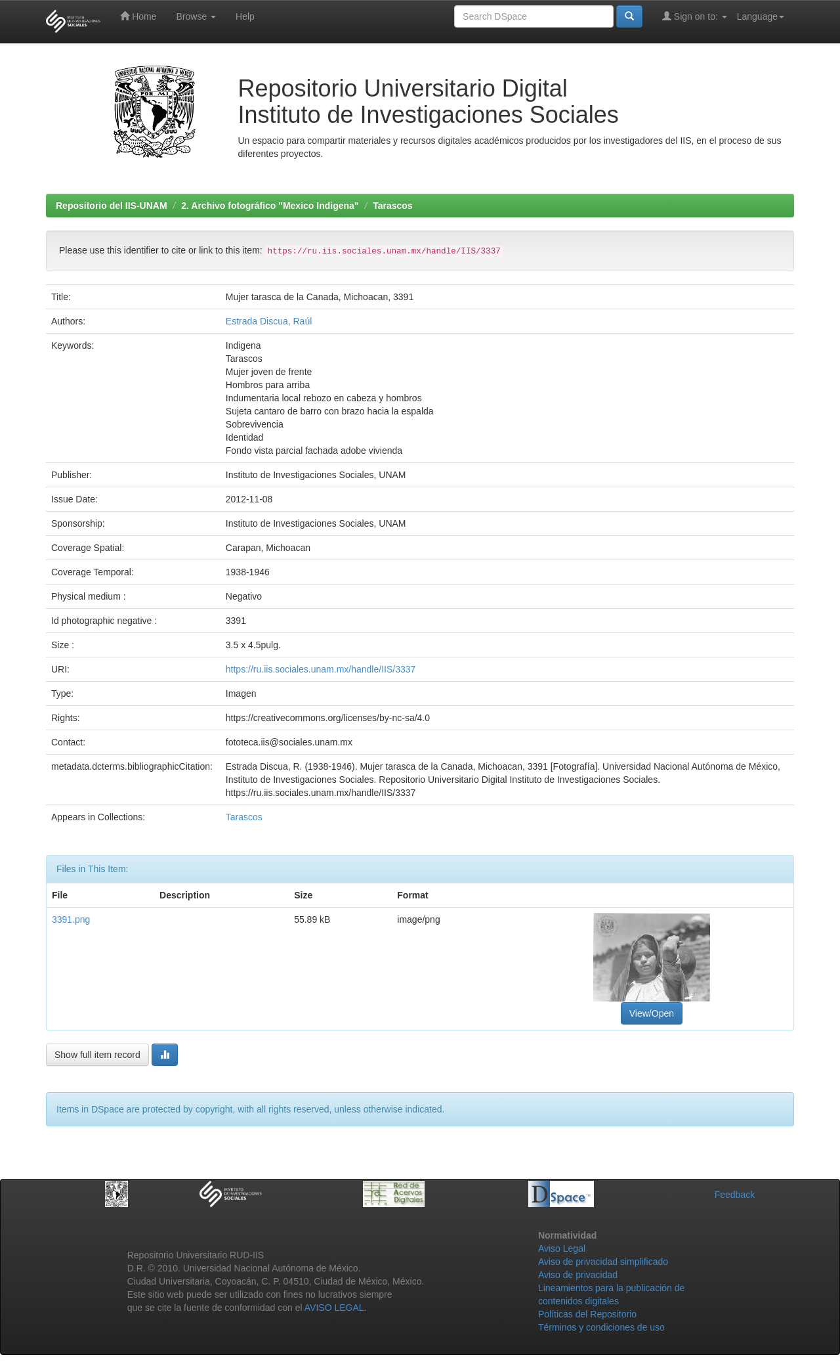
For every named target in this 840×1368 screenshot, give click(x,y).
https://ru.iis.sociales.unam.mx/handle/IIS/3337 (320, 669)
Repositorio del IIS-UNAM (111, 205)
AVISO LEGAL (334, 1307)
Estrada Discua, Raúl (269, 321)
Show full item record (97, 1054)
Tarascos (392, 205)
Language (760, 16)
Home (138, 16)
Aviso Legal (561, 1248)
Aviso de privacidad (578, 1274)
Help (245, 16)
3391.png (71, 919)
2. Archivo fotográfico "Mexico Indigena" (269, 205)
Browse (196, 16)
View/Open (651, 1013)
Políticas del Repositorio (587, 1314)
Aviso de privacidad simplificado (603, 1261)
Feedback (735, 1194)
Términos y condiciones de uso (601, 1327)
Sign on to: (694, 16)
